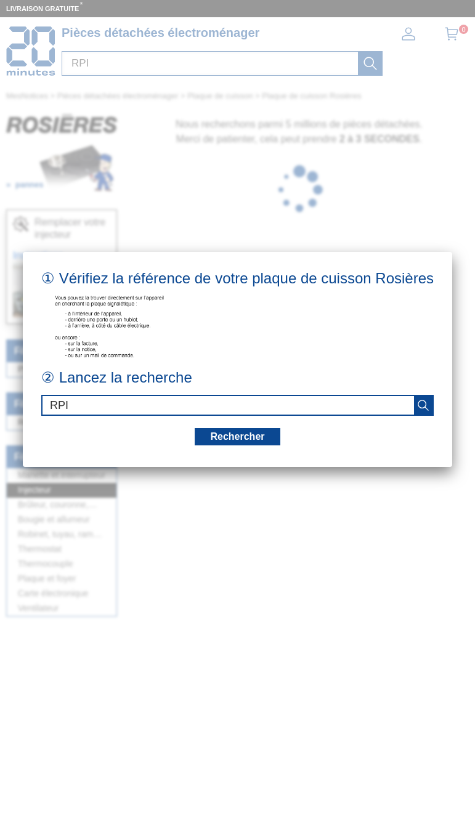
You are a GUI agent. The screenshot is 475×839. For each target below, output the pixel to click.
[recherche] (423, 405)
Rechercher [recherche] (237, 436)
